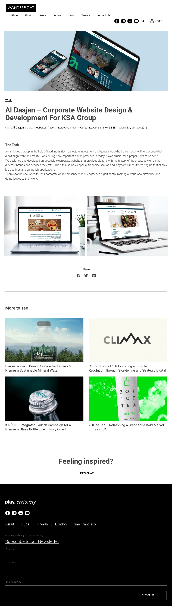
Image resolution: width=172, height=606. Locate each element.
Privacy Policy (36, 535)
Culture (56, 15)
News (71, 15)
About (15, 15)
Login (158, 21)
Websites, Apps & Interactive (52, 127)
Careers (85, 15)
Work (28, 15)
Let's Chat (86, 473)
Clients (42, 15)
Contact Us (103, 15)
